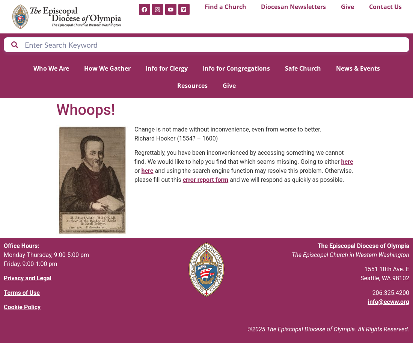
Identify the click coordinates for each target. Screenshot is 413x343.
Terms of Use (22, 292)
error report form (206, 179)
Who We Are (51, 68)
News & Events (358, 68)
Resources (192, 86)
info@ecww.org (388, 301)
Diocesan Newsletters (293, 7)
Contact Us (385, 7)
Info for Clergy (167, 68)
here (347, 161)
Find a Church (225, 7)
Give (347, 7)
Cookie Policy (22, 307)
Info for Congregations (236, 68)
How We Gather (107, 68)
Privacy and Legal (27, 278)
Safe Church (303, 68)
